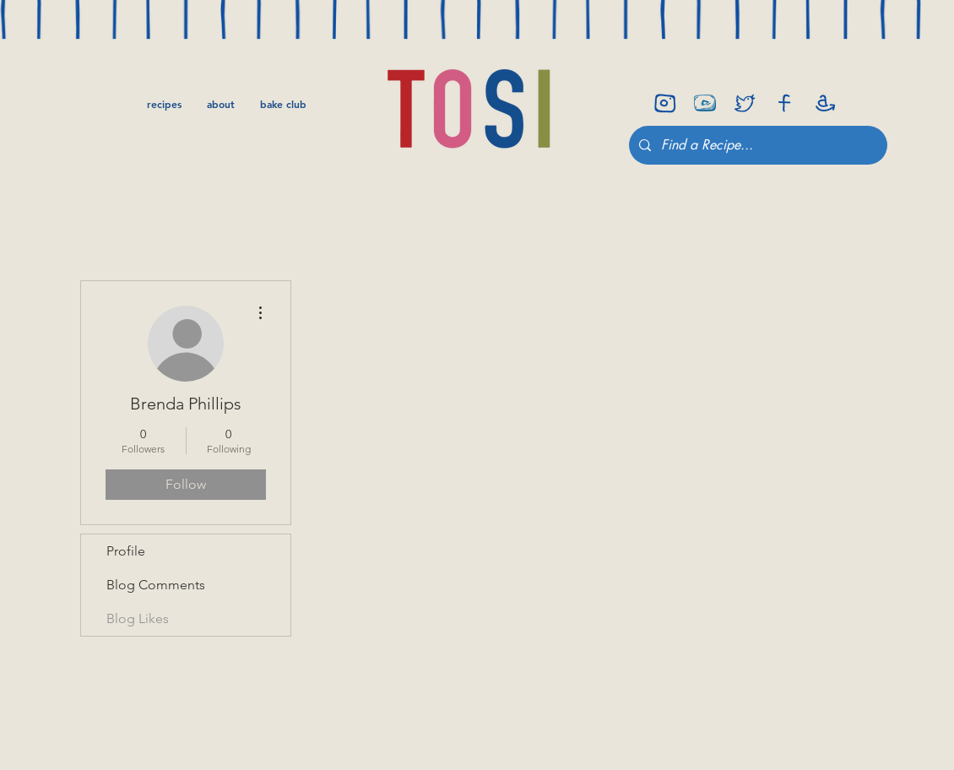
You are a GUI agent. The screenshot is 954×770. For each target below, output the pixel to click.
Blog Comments (155, 585)
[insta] (665, 103)
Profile (125, 551)
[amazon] (824, 103)
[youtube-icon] (705, 103)
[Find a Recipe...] (756, 145)
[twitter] (745, 103)
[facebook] (784, 103)
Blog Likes (137, 618)
